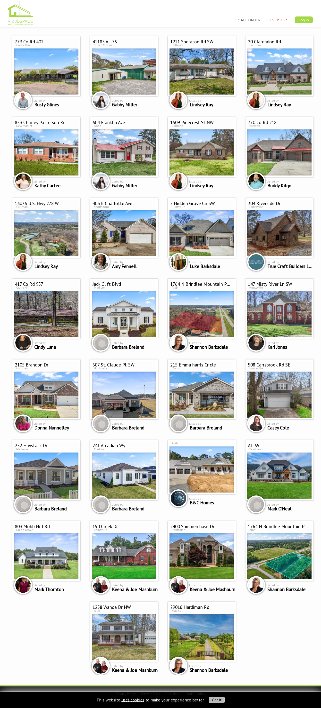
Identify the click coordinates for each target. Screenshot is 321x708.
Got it (217, 699)
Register (278, 20)
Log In (304, 19)
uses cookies (132, 699)
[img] (20, 12)
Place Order (248, 20)
